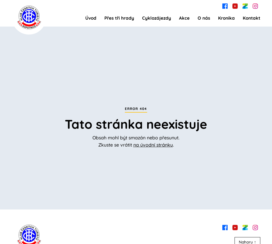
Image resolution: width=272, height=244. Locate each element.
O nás (204, 18)
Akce (184, 18)
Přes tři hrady (119, 18)
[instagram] (255, 5)
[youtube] (235, 5)
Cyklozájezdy (156, 18)
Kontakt (251, 18)
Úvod (90, 18)
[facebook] (225, 5)
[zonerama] (245, 5)
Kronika (226, 18)
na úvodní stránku (153, 145)
